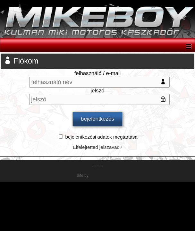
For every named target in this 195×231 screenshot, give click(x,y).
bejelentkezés (97, 119)
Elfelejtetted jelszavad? (98, 147)
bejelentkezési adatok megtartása (101, 137)
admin (97, 166)
